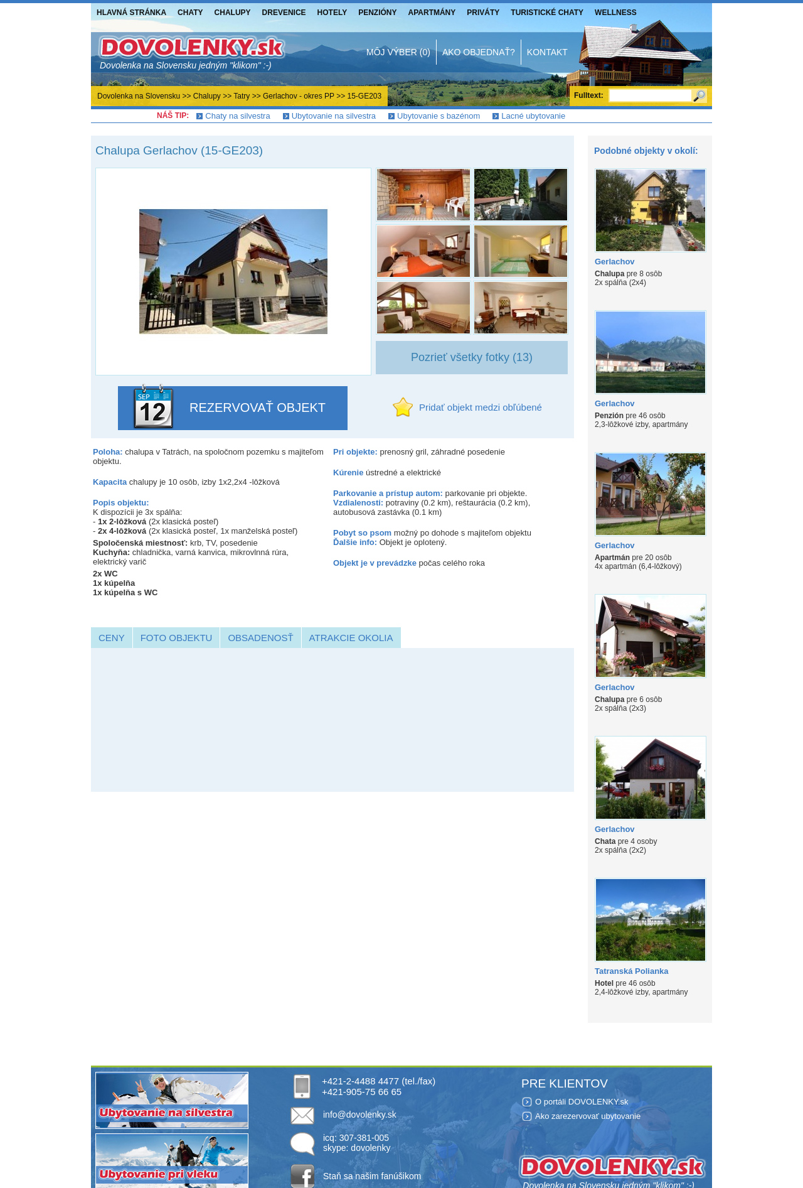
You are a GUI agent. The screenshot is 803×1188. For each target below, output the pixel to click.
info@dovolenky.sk (359, 1115)
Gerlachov (615, 261)
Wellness (616, 12)
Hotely (332, 12)
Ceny (111, 637)
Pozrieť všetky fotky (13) (472, 357)
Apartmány (432, 12)
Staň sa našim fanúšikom (372, 1176)
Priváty (483, 12)
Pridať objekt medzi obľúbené (480, 407)
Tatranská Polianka (632, 971)
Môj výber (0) (398, 52)
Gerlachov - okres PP (298, 96)
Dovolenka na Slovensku (138, 96)
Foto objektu (177, 637)
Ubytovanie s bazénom (438, 116)
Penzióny (377, 12)
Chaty (190, 12)
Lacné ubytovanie (533, 116)
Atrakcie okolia (351, 637)
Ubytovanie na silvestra (334, 116)
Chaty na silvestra (237, 116)
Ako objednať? (478, 52)
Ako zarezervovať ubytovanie (588, 1116)
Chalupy (233, 12)
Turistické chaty (547, 12)
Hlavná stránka (131, 12)
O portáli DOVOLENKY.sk (582, 1101)
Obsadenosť (260, 637)
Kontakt (547, 52)
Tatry (241, 96)
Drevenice (284, 12)
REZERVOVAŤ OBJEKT (257, 407)
